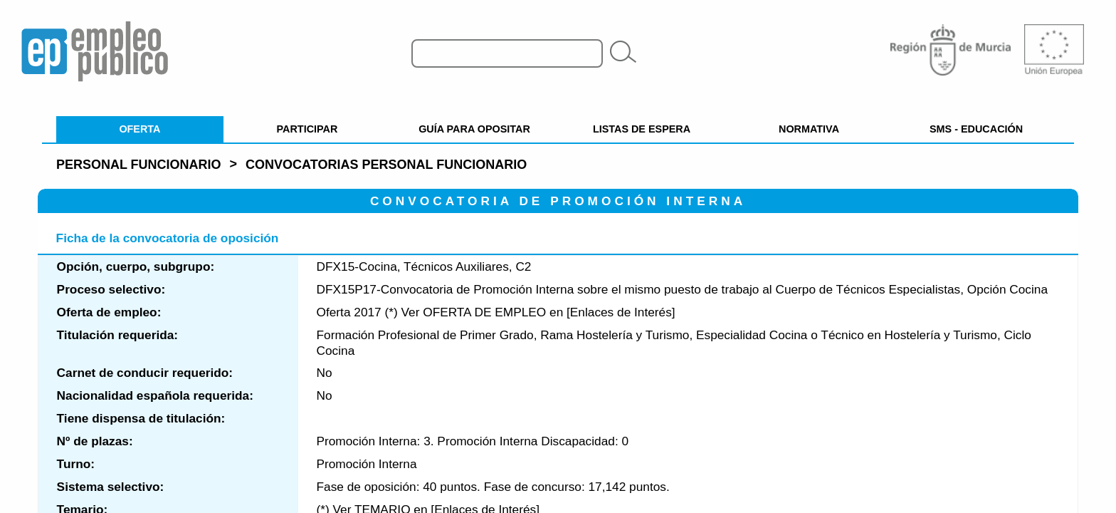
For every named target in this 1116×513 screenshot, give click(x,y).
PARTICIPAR (307, 129)
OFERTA (139, 129)
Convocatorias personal (386, 164)
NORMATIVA (809, 129)
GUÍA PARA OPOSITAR (474, 129)
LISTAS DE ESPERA (641, 129)
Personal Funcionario (138, 164)
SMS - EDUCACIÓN (976, 129)
